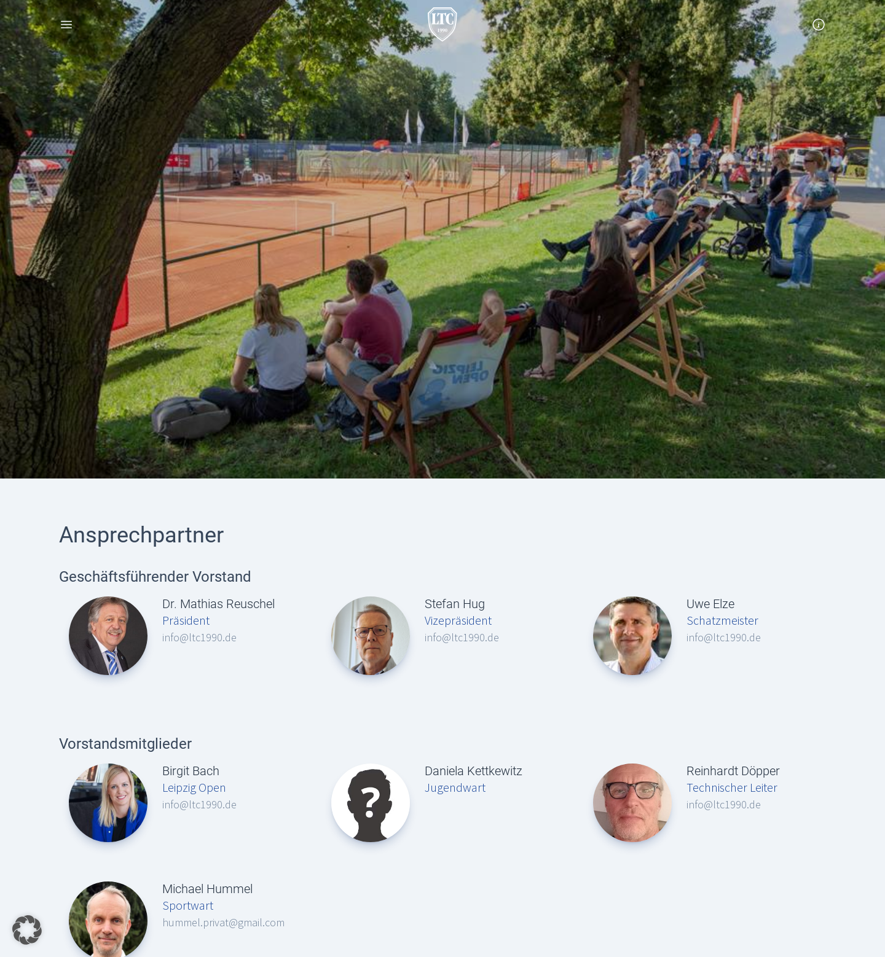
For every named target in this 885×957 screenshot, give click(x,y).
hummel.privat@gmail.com (223, 922)
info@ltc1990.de (199, 637)
